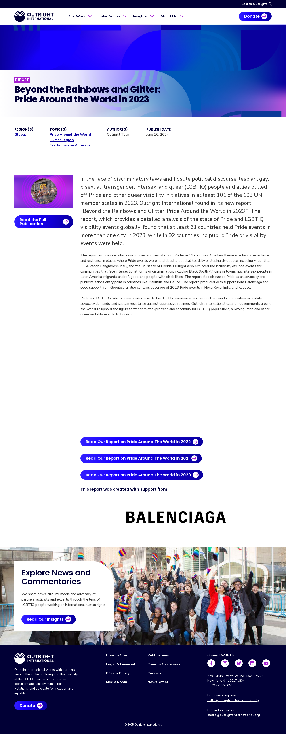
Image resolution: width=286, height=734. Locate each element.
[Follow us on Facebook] (211, 663)
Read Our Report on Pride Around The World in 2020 (138, 475)
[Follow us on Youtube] (266, 663)
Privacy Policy (117, 673)
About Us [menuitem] (168, 16)
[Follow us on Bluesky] (239, 663)
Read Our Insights (45, 619)
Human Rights (62, 139)
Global (20, 134)
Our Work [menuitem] (77, 16)
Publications (158, 655)
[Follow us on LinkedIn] (252, 663)
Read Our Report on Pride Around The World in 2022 (138, 441)
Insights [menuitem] (140, 16)
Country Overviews (163, 664)
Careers (154, 673)
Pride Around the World (70, 134)
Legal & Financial (120, 664)
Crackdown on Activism (70, 145)
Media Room (116, 682)
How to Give (116, 655)
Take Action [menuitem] (109, 16)
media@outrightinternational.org (233, 715)
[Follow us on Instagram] (225, 663)
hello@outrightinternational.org (233, 700)
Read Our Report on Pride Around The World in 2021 (138, 458)
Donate (252, 16)
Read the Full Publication (33, 221)
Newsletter (157, 682)
